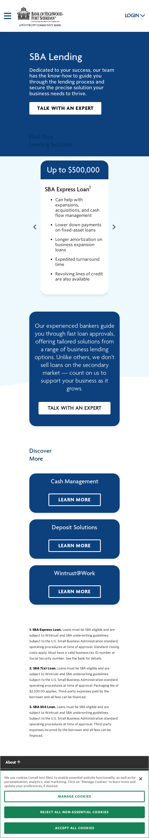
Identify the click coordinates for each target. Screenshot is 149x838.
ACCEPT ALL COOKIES (74, 828)
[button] (65, 108)
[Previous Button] (35, 227)
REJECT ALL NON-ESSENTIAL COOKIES (74, 812)
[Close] (140, 778)
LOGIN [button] (135, 16)
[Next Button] (114, 227)
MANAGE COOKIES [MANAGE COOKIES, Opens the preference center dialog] (74, 796)
